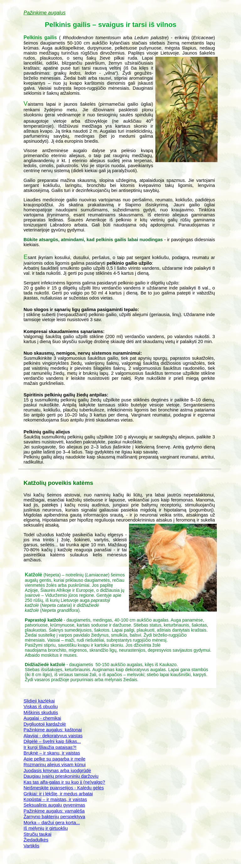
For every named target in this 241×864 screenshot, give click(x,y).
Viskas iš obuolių (41, 706)
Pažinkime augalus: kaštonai (53, 729)
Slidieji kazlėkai (39, 700)
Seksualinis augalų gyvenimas (54, 805)
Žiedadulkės (36, 839)
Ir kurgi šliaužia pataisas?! (50, 747)
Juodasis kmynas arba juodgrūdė (57, 770)
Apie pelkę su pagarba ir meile (54, 758)
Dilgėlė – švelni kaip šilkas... (52, 741)
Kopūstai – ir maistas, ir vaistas (55, 799)
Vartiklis (31, 845)
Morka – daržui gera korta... (52, 822)
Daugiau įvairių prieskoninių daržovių (61, 776)
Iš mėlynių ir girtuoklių (46, 828)
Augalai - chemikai (42, 718)
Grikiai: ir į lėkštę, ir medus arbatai (58, 793)
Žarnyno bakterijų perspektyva (54, 816)
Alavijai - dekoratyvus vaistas (53, 735)
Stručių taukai (37, 834)
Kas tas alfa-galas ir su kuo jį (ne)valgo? (64, 782)
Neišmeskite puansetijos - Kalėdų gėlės (64, 787)
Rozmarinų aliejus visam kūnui (55, 764)
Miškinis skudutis (41, 712)
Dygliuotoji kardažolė (45, 724)
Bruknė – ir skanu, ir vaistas (52, 752)
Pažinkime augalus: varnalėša (54, 811)
